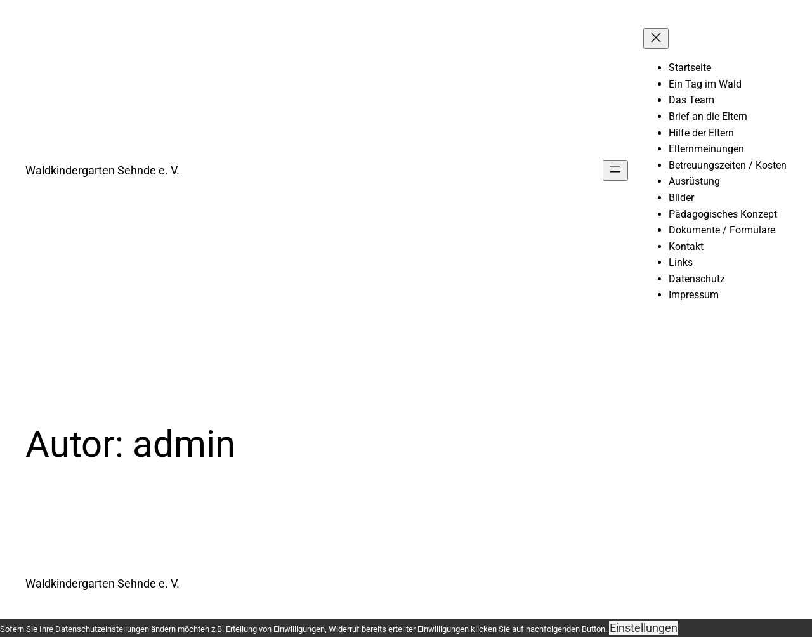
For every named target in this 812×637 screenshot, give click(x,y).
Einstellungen (644, 627)
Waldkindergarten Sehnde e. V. (102, 170)
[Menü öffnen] (615, 170)
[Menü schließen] (656, 38)
